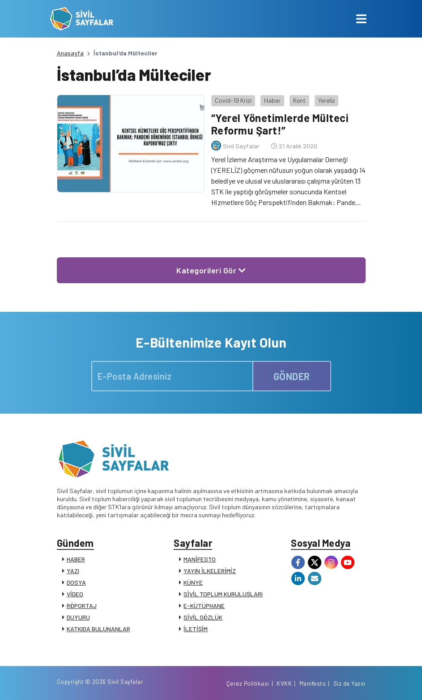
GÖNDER (291, 376)
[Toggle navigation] (361, 19)
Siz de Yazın (349, 683)
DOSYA (76, 582)
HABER (76, 559)
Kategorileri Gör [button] (211, 270)
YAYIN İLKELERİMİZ (209, 570)
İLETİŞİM (195, 629)
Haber (272, 100)
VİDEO (75, 594)
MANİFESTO (199, 559)
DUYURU (78, 617)
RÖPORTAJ (82, 605)
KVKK (284, 683)
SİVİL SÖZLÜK (202, 617)
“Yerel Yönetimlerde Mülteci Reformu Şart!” (280, 124)
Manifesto (312, 683)
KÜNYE (193, 582)
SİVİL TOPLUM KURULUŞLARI (223, 594)
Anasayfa (70, 53)
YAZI (73, 570)
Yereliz (326, 100)
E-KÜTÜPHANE (204, 605)
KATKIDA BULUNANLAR (98, 629)
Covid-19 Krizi (233, 100)
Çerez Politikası (247, 683)
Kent (299, 100)
